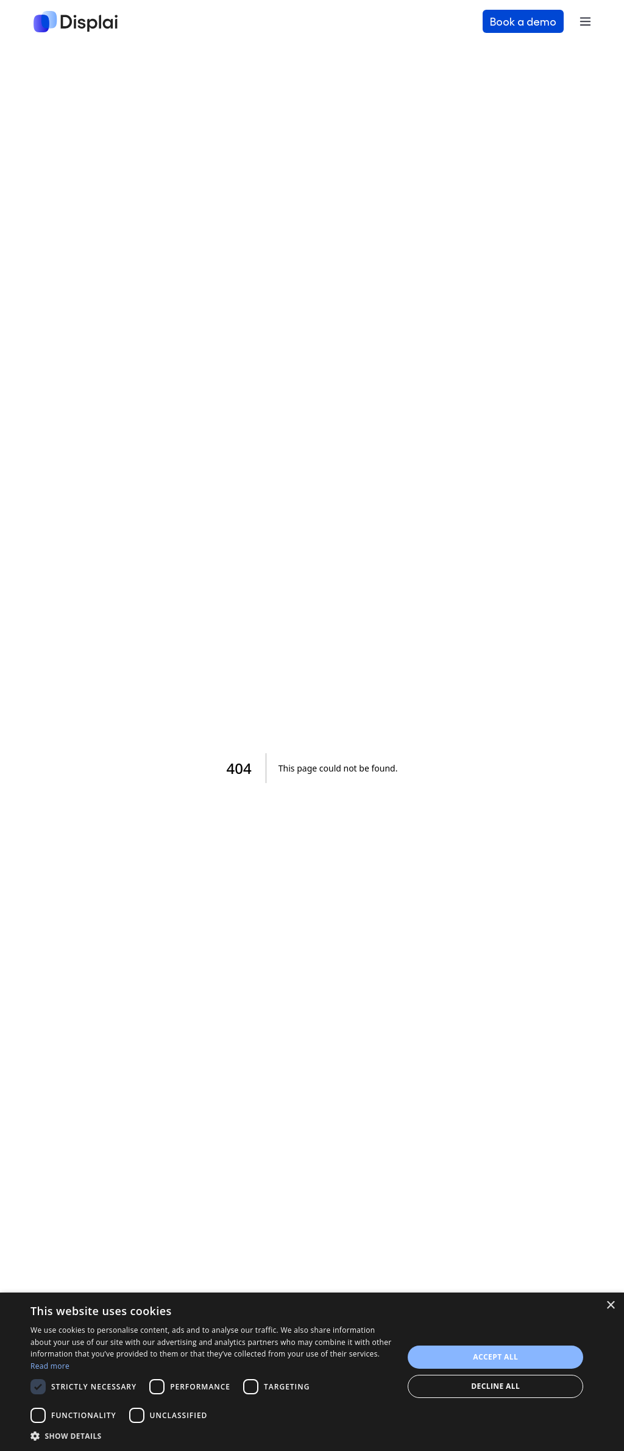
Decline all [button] (495, 1386)
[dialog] (312, 1372)
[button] (211, 1436)
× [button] (610, 1305)
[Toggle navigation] (585, 21)
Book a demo (523, 21)
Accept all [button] (495, 1357)
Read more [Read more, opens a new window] (49, 1366)
